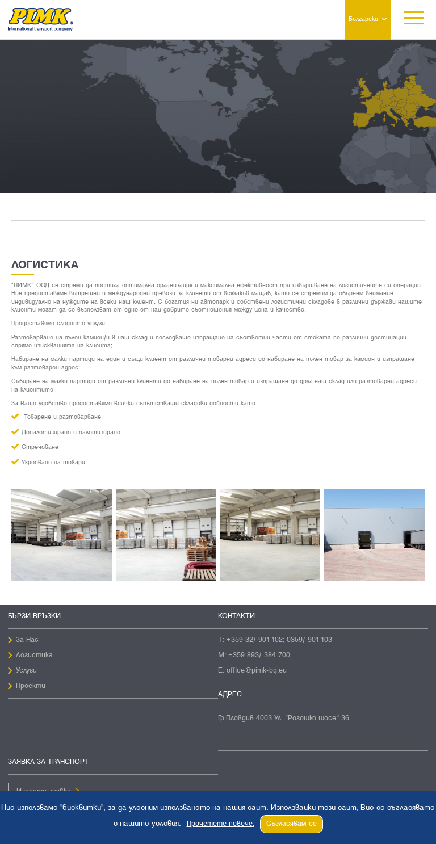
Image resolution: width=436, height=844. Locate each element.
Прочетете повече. (220, 824)
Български (363, 19)
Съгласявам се (291, 824)
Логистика (34, 655)
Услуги (26, 670)
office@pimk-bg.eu (257, 670)
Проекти (30, 686)
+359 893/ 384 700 (259, 655)
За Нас (27, 640)
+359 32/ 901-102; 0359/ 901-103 (279, 640)
